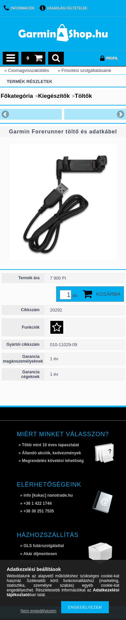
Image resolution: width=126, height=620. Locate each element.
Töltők (83, 96)
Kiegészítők (54, 96)
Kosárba (108, 294)
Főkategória (17, 96)
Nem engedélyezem (38, 611)
